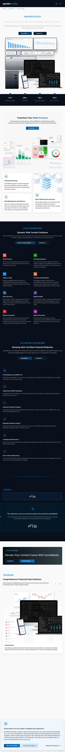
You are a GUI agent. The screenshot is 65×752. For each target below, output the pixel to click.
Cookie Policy (26, 739)
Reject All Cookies (29, 745)
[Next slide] (60, 584)
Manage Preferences (53, 745)
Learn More (25, 33)
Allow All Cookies (12, 745)
